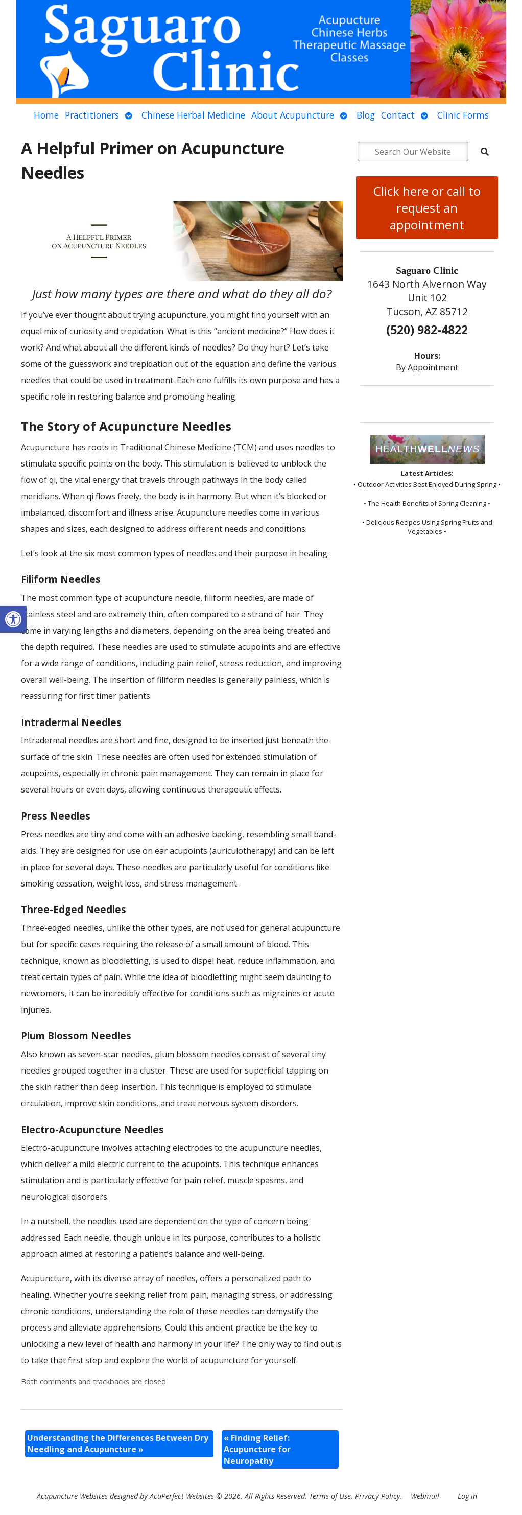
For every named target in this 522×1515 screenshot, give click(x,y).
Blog (366, 115)
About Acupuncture (292, 115)
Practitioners (92, 115)
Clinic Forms (463, 115)
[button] (13, 619)
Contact (398, 115)
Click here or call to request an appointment (427, 207)
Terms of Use (330, 1496)
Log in (467, 1496)
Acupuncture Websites (72, 1496)
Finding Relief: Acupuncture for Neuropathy (257, 1449)
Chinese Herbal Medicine (193, 115)
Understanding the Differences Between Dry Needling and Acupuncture (117, 1443)
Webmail (425, 1496)
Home (46, 115)
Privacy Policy (377, 1496)
